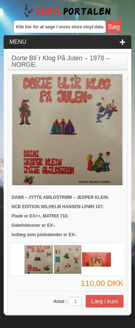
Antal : (60, 301)
